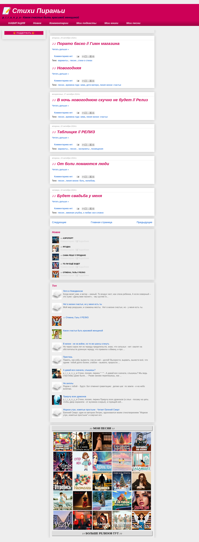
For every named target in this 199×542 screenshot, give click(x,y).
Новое (37, 23)
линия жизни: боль (75, 181)
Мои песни (133, 23)
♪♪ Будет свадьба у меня (77, 196)
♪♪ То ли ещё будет (70, 264)
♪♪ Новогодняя (66, 68)
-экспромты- (84, 149)
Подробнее (83, 241)
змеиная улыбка (74, 213)
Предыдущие (144, 222)
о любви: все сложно (93, 213)
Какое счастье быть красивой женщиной (83, 331)
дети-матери (92, 85)
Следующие (59, 222)
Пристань (67, 357)
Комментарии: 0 (68, 241)
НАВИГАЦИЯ (16, 23)
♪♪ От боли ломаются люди (80, 163)
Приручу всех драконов (74, 396)
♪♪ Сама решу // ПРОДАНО (73, 255)
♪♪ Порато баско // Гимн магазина (86, 43)
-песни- (73, 60)
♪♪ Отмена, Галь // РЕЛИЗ (72, 272)
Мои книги (111, 23)
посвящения (97, 149)
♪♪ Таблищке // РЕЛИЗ (73, 132)
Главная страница (101, 222)
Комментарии (58, 23)
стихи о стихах (85, 60)
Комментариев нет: (64, 56)
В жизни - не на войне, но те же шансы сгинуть (86, 344)
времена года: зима (75, 85)
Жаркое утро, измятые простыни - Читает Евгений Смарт (91, 410)
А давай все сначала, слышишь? (79, 370)
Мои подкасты (86, 23)
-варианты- (62, 60)
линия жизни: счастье (110, 85)
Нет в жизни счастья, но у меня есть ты (82, 304)
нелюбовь (90, 181)
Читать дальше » (60, 49)
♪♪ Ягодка (65, 247)
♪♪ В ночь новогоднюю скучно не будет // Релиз (100, 100)
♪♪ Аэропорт (66, 238)
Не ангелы (68, 383)
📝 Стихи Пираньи (33, 10)
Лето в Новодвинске (73, 291)
